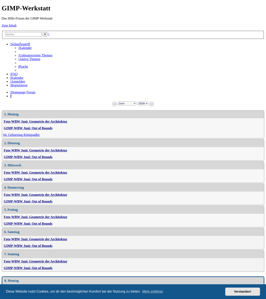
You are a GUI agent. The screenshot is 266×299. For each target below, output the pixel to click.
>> (151, 103)
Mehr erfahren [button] (152, 291)
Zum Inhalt (9, 25)
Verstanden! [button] (242, 291)
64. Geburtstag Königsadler (21, 135)
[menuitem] (25, 48)
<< (114, 103)
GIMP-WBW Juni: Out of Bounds (28, 128)
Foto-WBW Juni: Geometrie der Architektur (35, 121)
